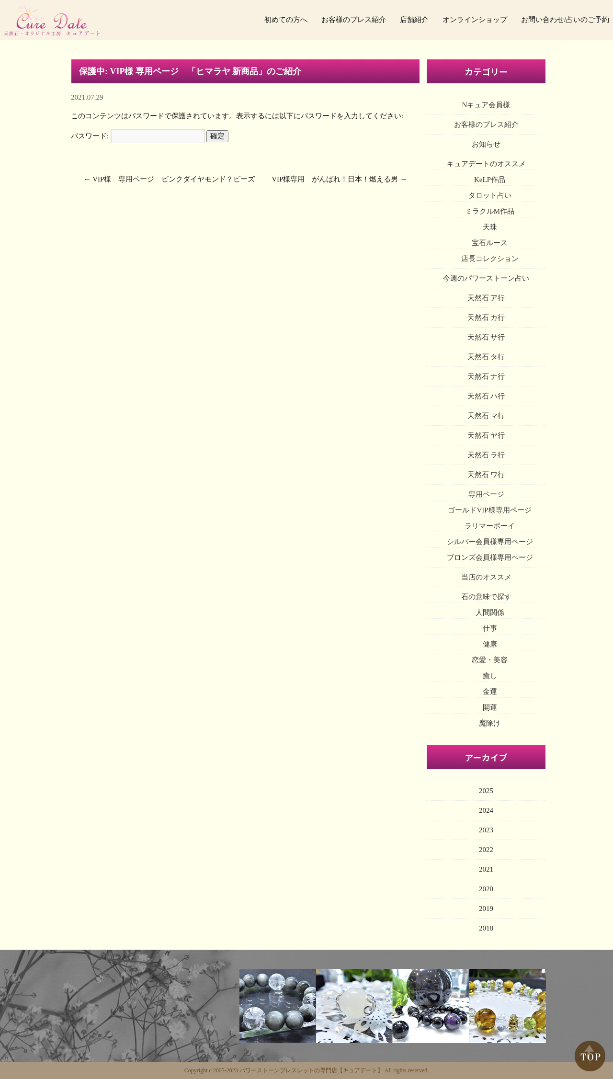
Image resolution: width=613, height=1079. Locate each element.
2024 (486, 810)
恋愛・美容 (490, 660)
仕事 (490, 628)
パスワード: (137, 136)
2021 (486, 869)
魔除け (489, 723)
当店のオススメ (486, 577)
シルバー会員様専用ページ (490, 541)
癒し (490, 676)
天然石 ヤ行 (486, 435)
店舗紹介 (414, 19)
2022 (486, 849)
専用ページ (486, 494)
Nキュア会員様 (486, 105)
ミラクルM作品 (489, 211)
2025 (486, 791)
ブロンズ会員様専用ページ (490, 557)
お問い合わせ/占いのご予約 (565, 19)
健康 (490, 644)
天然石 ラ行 (486, 455)
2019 (486, 908)
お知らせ (486, 144)
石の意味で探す (486, 597)
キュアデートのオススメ (486, 164)
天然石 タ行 (486, 357)
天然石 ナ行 (486, 376)
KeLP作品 (489, 179)
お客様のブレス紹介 (353, 19)
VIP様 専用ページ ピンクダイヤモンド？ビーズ (173, 179)
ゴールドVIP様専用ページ (489, 510)
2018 (486, 928)
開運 (490, 707)
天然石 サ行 (486, 337)
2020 (486, 889)
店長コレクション (490, 258)
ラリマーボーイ (490, 526)
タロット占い (489, 195)
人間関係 (490, 612)
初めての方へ (285, 19)
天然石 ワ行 (486, 474)
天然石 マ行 (486, 416)
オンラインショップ (475, 19)
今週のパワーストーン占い (486, 278)
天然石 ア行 (486, 298)
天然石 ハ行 (486, 396)
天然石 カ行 (486, 317)
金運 (490, 691)
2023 (486, 830)
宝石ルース (490, 243)
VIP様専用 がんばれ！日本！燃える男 (335, 179)
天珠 (490, 227)
